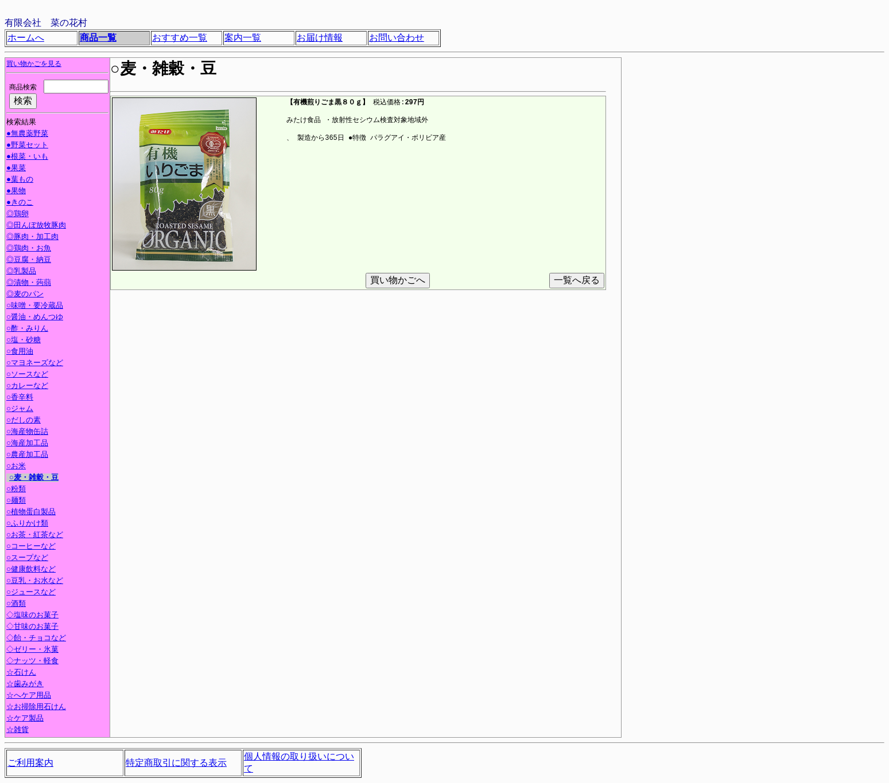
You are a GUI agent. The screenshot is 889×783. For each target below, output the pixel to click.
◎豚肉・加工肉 (31, 238)
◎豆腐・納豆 (27, 261)
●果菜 (16, 169)
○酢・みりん (27, 329)
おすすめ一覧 (179, 37)
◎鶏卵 (16, 215)
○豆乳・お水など (34, 582)
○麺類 (16, 501)
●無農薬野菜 (27, 135)
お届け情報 (320, 37)
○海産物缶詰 (27, 433)
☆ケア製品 (25, 719)
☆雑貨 (17, 731)
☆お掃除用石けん (36, 708)
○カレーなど (27, 387)
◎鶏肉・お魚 (27, 249)
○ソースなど (27, 375)
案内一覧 (242, 37)
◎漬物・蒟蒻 (27, 284)
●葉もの (19, 180)
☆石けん (21, 673)
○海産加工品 (27, 444)
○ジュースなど (31, 593)
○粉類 (16, 490)
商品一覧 (98, 37)
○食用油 (19, 352)
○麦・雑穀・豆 (34, 478)
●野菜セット (27, 146)
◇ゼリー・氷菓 (33, 650)
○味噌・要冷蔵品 (34, 307)
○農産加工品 (27, 456)
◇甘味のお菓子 (33, 628)
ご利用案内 (30, 763)
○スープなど (27, 559)
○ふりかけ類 (27, 524)
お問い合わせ (396, 37)
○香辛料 (19, 398)
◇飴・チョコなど (37, 639)
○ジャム (19, 410)
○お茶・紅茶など (34, 536)
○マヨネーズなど (34, 364)
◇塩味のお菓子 (33, 616)
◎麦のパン (23, 295)
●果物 (16, 192)
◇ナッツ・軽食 (33, 662)
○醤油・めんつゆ (34, 318)
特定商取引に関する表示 (176, 763)
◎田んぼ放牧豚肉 (34, 226)
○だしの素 (23, 421)
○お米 (16, 467)
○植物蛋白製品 (31, 513)
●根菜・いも (27, 157)
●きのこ (19, 203)
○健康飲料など (31, 570)
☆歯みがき (25, 685)
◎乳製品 (19, 272)
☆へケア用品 (28, 696)
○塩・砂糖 (23, 341)
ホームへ (25, 37)
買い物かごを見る (33, 64)
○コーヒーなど (31, 547)
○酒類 (16, 605)
